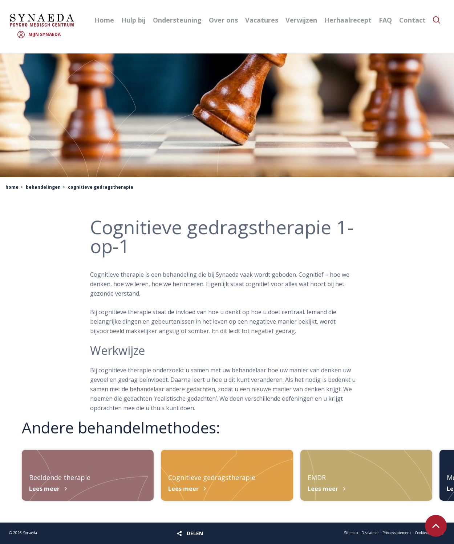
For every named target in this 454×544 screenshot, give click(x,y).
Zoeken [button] (436, 20)
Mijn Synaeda (44, 34)
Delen (195, 533)
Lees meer (44, 489)
